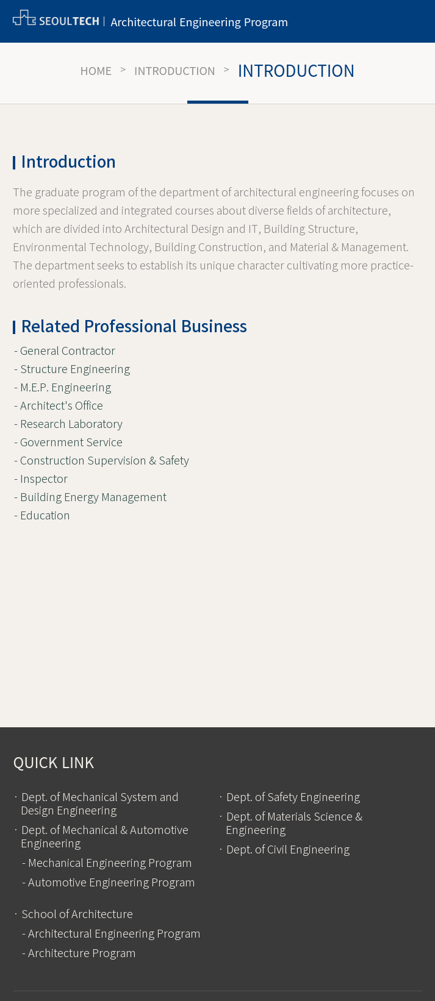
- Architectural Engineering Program (111, 934)
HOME (96, 70)
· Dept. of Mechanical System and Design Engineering (96, 804)
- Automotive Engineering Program (108, 882)
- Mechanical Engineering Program (107, 863)
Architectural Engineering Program (199, 21)
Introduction (174, 70)
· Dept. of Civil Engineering (284, 850)
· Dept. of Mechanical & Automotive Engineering (101, 837)
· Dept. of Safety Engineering (289, 797)
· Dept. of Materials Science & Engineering (290, 823)
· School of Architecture (73, 914)
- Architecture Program (79, 953)
